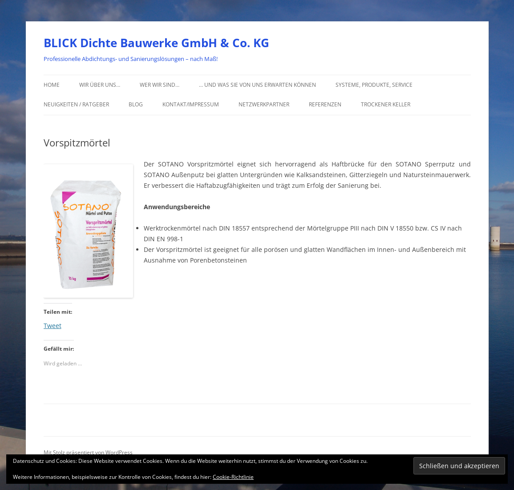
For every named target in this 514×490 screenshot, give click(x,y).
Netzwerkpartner (264, 104)
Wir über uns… (99, 85)
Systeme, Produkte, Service (374, 85)
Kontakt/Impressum (190, 104)
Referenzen (325, 104)
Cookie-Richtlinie (233, 477)
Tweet (52, 324)
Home (52, 85)
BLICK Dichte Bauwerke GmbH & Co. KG (156, 43)
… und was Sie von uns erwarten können (257, 85)
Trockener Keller (385, 104)
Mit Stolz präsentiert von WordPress (88, 452)
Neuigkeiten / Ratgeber (76, 104)
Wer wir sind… (159, 85)
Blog (136, 104)
